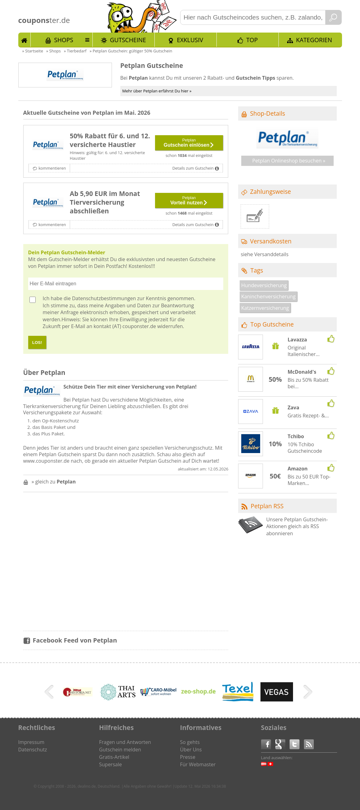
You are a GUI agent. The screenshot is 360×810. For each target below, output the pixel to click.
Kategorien (314, 40)
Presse (187, 757)
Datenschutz (32, 749)
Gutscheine (128, 40)
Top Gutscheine (272, 324)
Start (24, 40)
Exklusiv (190, 40)
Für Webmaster (198, 764)
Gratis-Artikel (114, 757)
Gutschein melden (120, 749)
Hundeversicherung (264, 285)
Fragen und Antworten (125, 742)
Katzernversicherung (265, 308)
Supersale (110, 764)
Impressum (31, 742)
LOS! (37, 342)
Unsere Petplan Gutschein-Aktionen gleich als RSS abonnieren (297, 526)
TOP (252, 40)
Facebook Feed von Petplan (75, 640)
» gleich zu (54, 481)
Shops (63, 40)
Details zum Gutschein (193, 168)
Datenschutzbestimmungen (104, 298)
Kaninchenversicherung (268, 296)
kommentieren (52, 168)
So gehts (190, 742)
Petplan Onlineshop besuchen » (289, 160)
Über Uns (191, 749)
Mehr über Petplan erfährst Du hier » (156, 91)
